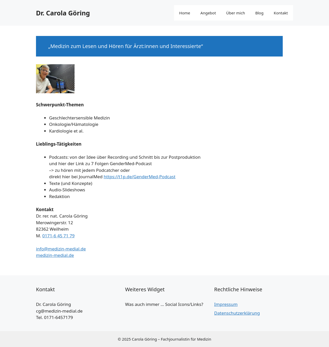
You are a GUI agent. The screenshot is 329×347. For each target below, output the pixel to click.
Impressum (225, 304)
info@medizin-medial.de (61, 249)
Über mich (235, 12)
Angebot (208, 12)
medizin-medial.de (55, 255)
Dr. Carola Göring (63, 12)
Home (184, 12)
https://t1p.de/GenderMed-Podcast (139, 177)
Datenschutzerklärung (237, 313)
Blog (259, 12)
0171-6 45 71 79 (58, 236)
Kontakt (281, 12)
